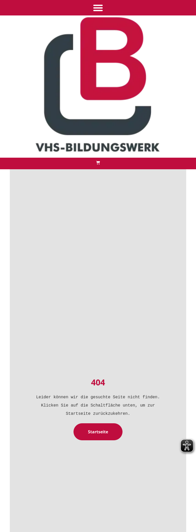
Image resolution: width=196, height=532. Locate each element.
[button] (98, 7)
